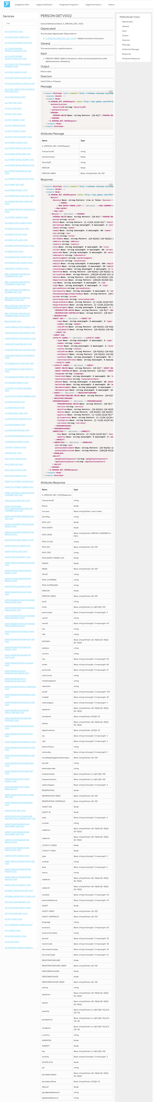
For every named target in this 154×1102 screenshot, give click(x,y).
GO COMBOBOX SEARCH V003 (18, 924)
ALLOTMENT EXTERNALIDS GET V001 (18, 172)
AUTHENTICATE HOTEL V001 (17, 228)
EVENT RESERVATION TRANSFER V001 (19, 803)
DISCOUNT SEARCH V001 (16, 476)
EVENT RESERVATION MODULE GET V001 (20, 703)
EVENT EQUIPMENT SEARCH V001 (19, 540)
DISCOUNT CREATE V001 (15, 458)
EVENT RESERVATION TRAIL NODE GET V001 (19, 796)
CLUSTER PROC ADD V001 (16, 413)
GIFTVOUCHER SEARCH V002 (18, 907)
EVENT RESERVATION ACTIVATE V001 (18, 593)
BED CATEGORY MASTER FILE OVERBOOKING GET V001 (17, 306)
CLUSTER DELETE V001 (15, 407)
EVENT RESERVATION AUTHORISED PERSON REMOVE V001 (20, 624)
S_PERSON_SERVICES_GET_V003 (60, 38)
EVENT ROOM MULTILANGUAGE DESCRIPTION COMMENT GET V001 (20, 817)
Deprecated (127, 21)
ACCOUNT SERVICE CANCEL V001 (20, 83)
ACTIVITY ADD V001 (13, 108)
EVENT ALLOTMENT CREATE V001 (19, 487)
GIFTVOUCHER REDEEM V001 (17, 902)
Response (126, 54)
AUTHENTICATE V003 (14, 251)
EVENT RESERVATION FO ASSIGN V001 (19, 664)
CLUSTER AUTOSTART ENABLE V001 (20, 396)
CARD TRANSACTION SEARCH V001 (20, 338)
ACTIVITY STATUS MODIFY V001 (18, 137)
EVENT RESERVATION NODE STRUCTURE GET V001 (17, 711)
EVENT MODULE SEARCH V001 (18, 586)
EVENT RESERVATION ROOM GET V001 (19, 735)
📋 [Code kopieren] (111, 92)
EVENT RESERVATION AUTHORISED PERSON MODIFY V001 (20, 617)
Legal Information (94, 4)
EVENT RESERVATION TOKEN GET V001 (19, 772)
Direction (126, 40)
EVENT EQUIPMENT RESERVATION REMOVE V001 (19, 533)
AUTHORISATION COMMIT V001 (18, 257)
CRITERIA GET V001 (13, 453)
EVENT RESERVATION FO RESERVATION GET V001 (15, 680)
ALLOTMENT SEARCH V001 (16, 217)
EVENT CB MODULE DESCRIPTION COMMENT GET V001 (19, 494)
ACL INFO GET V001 (13, 103)
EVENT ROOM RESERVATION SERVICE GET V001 (17, 849)
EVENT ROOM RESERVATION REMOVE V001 (17, 841)
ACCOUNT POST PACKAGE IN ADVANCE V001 (17, 65)
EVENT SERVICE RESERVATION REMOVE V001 (18, 878)
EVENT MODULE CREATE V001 (18, 546)
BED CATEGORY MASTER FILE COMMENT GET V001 (17, 275)
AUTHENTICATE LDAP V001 (16, 240)
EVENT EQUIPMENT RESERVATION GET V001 (19, 517)
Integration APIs (22, 4)
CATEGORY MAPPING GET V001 (18, 344)
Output (125, 35)
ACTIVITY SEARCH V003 (15, 131)
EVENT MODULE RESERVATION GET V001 (20, 564)
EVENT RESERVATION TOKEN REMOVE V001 (17, 788)
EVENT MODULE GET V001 (16, 551)
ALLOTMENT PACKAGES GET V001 (19, 196)
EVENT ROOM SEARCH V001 (17, 855)
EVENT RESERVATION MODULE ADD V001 (20, 695)
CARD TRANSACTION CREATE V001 (20, 327)
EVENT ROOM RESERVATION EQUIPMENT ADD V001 (17, 825)
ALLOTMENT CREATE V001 (16, 142)
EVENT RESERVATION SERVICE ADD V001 (20, 748)
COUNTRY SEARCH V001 (15, 447)
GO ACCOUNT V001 (13, 919)
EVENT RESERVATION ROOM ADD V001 (19, 727)
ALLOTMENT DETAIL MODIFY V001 (19, 159)
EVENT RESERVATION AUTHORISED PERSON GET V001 (20, 609)
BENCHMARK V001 (13, 321)
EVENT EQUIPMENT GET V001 (17, 500)
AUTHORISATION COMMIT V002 (19, 262)
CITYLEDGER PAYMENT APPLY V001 (20, 377)
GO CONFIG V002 (13, 930)
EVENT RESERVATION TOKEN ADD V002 (19, 764)
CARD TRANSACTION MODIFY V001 (20, 333)
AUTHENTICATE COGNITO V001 (18, 223)
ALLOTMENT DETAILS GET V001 (18, 148)
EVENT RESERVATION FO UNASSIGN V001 (20, 687)
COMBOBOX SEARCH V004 (17, 441)
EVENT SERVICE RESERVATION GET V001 (20, 862)
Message (126, 44)
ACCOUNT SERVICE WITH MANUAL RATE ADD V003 (20, 90)
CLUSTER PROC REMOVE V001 (18, 419)
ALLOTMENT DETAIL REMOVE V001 (20, 165)
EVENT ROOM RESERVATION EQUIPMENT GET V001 (17, 833)
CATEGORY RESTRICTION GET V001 (20, 350)
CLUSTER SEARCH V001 (15, 424)
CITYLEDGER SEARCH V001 (17, 382)
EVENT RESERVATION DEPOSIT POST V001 (18, 656)
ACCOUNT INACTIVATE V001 (17, 37)
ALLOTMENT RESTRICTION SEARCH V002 (20, 210)
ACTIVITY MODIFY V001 (15, 120)
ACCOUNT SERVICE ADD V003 (18, 78)
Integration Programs (69, 4)
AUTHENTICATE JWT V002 (16, 234)
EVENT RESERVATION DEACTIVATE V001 (19, 632)
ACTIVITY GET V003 (13, 114)
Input (124, 31)
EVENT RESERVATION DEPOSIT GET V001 (20, 640)
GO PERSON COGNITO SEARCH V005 (19, 948)
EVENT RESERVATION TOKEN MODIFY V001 (17, 780)
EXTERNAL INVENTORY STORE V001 (20, 896)
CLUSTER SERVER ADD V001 (17, 430)
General (125, 26)
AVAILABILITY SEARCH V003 (17, 268)
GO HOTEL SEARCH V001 (16, 936)
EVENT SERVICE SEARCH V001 (18, 885)
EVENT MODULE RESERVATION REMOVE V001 (18, 579)
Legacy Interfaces (44, 4)
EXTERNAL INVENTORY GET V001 (19, 890)
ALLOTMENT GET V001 (14, 184)
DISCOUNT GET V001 (14, 464)
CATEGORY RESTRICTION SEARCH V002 (20, 356)
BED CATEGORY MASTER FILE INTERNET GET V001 (17, 291)
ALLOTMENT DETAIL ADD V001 (18, 154)
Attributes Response (131, 58)
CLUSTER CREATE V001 (15, 402)
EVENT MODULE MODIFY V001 (18, 557)
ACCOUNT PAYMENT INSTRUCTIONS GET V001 (16, 49)
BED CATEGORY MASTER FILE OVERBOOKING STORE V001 (17, 314)
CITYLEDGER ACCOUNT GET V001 (19, 363)
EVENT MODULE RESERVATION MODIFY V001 (18, 571)
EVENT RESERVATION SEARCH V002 (20, 742)
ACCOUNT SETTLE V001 (15, 97)
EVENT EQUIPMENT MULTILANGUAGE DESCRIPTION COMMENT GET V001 (18, 508)
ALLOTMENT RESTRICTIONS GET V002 (19, 202)
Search (111, 4)
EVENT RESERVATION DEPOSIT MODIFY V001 (18, 648)
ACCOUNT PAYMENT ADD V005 (18, 43)
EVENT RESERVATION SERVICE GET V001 (20, 756)
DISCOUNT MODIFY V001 (16, 470)
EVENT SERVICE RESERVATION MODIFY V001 (18, 870)
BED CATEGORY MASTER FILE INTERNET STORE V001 (17, 299)
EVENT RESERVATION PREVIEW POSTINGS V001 (18, 719)
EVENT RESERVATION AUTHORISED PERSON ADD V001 (20, 601)
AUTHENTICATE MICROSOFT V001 (19, 245)
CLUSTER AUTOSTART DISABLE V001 (18, 389)
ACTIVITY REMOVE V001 (15, 125)
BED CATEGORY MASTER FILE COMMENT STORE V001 (17, 283)
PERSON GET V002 (130, 17)
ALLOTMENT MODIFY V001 (16, 190)
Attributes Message (130, 49)
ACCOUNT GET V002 (14, 31)
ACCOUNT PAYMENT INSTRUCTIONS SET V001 (16, 57)
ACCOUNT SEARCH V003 (16, 72)
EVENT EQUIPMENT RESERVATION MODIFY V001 (19, 525)
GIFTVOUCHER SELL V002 (16, 913)
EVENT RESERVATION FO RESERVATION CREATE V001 (17, 672)
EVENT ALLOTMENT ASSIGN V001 (19, 481)
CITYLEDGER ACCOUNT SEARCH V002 (19, 370)
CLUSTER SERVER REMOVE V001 (19, 436)
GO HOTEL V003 (12, 942)
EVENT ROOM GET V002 (15, 810)
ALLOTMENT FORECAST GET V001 (19, 179)
